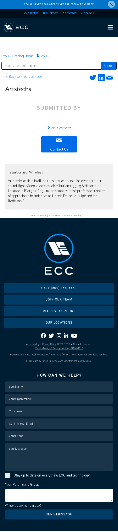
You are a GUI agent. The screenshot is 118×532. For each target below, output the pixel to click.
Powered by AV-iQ (73, 216)
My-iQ (42, 57)
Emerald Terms (38, 216)
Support (51, 13)
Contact (71, 13)
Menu (110, 28)
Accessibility (32, 345)
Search (91, 13)
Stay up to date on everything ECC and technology (52, 476)
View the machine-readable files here (89, 355)
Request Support (59, 312)
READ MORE (87, 4)
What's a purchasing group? (23, 506)
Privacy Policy (55, 216)
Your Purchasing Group (22, 485)
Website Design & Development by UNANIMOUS (59, 349)
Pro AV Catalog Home (18, 57)
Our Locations (59, 323)
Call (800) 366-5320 (58, 288)
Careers (31, 13)
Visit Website (59, 128)
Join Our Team (59, 300)
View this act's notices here (77, 361)
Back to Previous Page (23, 77)
